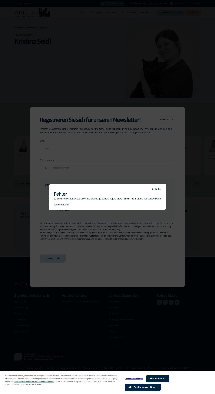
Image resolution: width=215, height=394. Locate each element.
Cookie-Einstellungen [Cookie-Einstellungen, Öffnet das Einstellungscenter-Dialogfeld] (134, 379)
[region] (107, 382)
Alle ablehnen (157, 378)
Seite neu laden (61, 205)
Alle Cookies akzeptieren (142, 387)
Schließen (156, 189)
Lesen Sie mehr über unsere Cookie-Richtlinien (34, 382)
